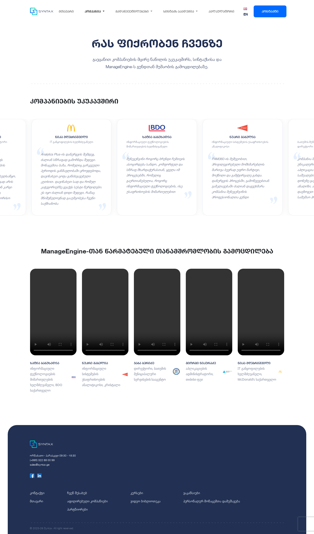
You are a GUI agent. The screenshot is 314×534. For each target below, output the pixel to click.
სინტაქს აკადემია (178, 11)
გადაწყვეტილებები (132, 11)
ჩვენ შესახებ (77, 493)
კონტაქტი (270, 11)
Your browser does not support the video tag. (53, 312)
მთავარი (66, 11)
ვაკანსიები (191, 493)
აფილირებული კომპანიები (87, 501)
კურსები (136, 493)
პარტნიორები (77, 509)
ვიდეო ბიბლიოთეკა (145, 501)
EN (245, 14)
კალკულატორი (221, 11)
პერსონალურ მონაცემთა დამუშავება (211, 501)
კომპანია (93, 11)
